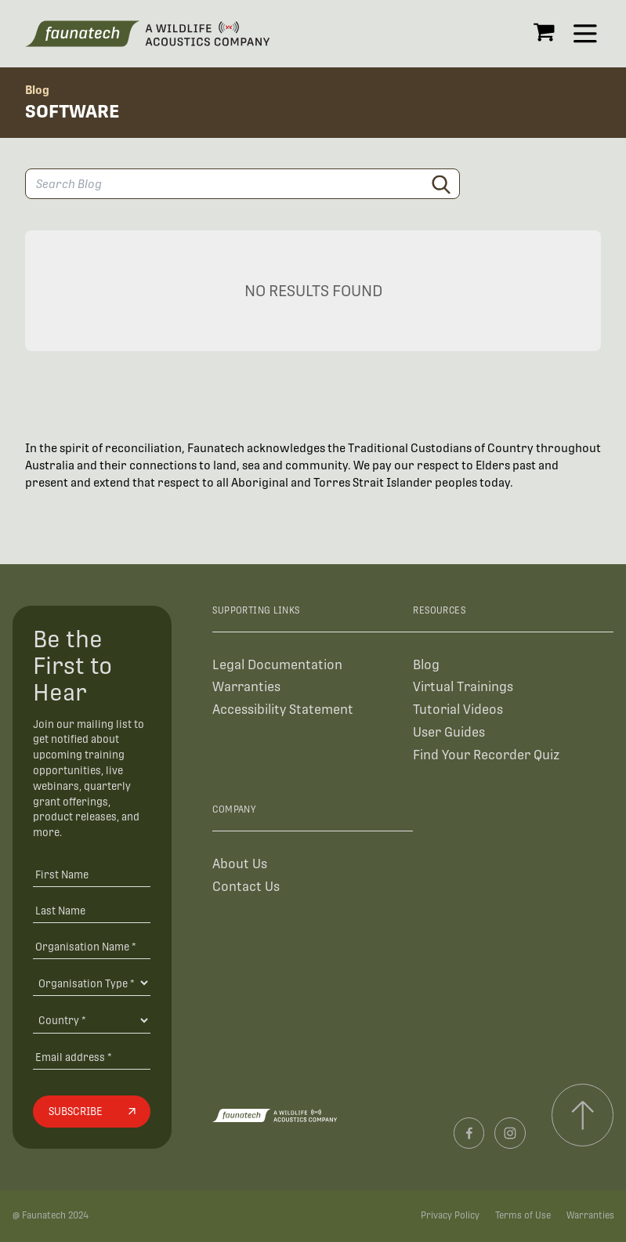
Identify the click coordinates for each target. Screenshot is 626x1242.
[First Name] (91, 874)
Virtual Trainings (463, 686)
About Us (239, 863)
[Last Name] (91, 910)
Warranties (246, 686)
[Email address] (91, 1057)
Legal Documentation (277, 664)
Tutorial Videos (458, 709)
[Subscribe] (91, 1111)
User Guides (449, 732)
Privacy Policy (450, 1215)
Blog (37, 89)
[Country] (91, 1020)
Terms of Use (523, 1215)
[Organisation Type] (91, 982)
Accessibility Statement (282, 709)
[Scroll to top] (582, 1115)
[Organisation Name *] (91, 946)
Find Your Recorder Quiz (486, 755)
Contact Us (246, 886)
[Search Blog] (242, 183)
